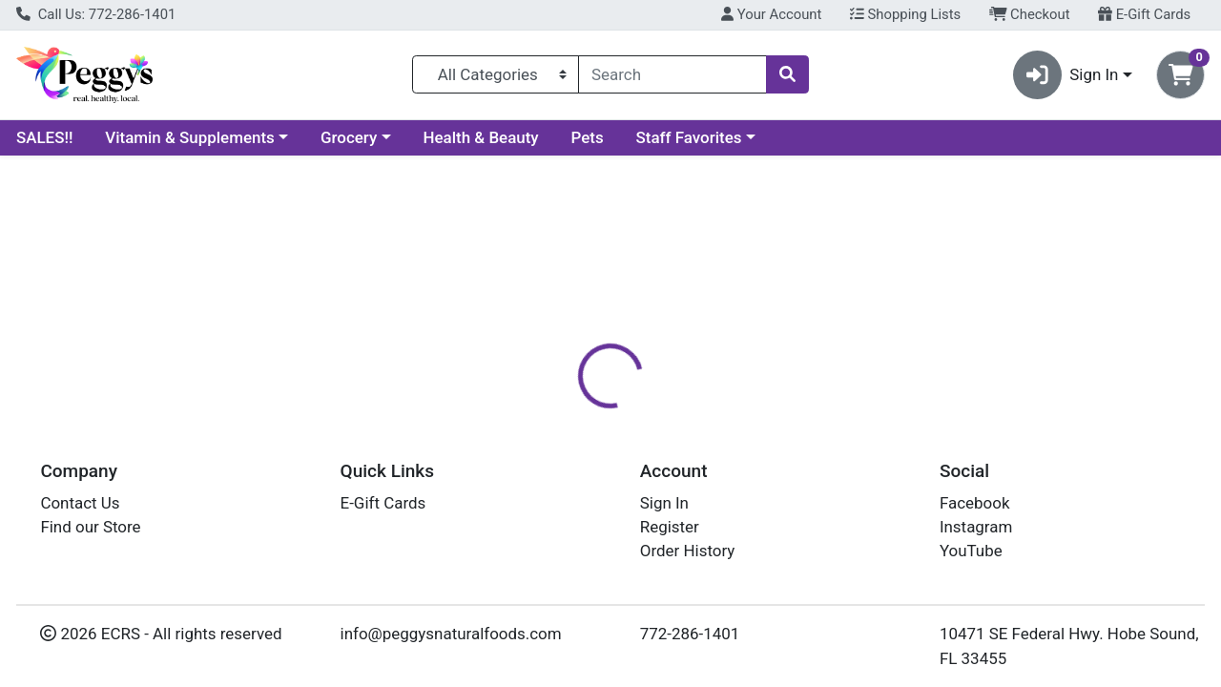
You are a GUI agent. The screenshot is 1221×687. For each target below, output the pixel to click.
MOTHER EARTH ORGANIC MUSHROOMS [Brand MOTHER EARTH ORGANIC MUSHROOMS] (844, 535)
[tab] (562, 414)
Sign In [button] (1066, 75)
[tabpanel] (865, 542)
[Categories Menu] (495, 74)
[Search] (672, 74)
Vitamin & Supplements (190, 137)
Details (562, 415)
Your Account (771, 14)
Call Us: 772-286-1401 (96, 14)
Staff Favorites (689, 137)
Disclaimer (652, 415)
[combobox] (672, 74)
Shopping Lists (905, 14)
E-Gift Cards (1144, 14)
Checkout (1029, 14)
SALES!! (44, 137)
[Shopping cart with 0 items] (1180, 75)
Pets (587, 137)
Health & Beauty (481, 137)
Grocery (349, 137)
